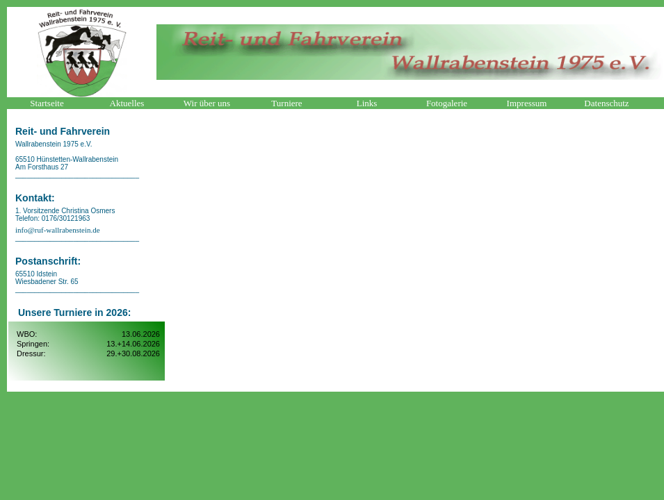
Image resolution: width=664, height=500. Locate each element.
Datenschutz (606, 103)
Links (367, 103)
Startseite (46, 103)
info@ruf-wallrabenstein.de (57, 230)
